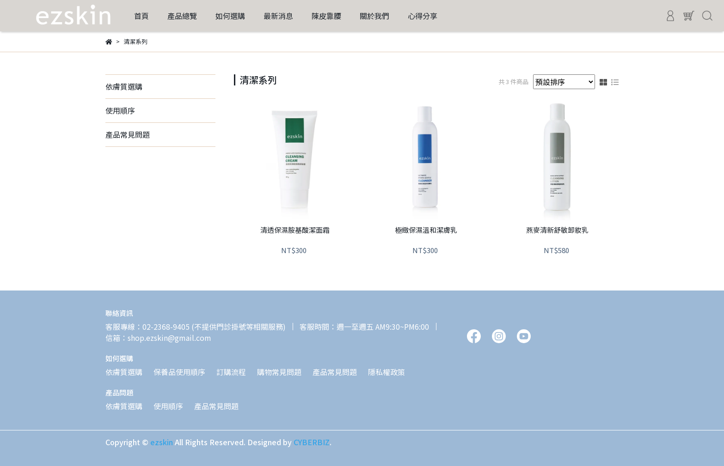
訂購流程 (231, 371)
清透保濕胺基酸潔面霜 (295, 230)
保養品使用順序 (179, 371)
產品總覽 (182, 15)
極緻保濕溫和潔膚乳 (426, 230)
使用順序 (120, 110)
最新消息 (278, 15)
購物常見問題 (279, 371)
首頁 (141, 15)
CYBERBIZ (312, 442)
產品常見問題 (127, 134)
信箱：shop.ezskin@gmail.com (158, 337)
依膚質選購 (123, 86)
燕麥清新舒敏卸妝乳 (557, 230)
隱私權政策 (386, 371)
